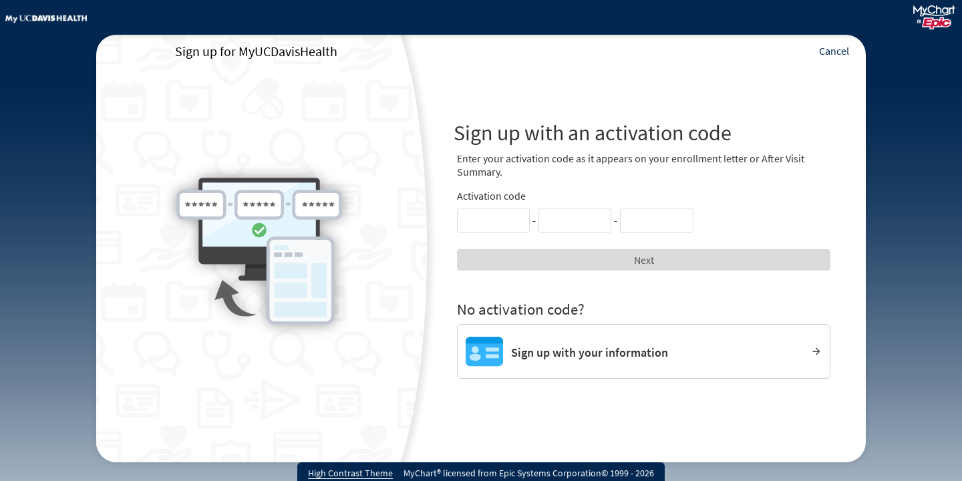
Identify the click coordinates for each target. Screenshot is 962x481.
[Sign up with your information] (643, 351)
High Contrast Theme (350, 473)
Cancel (834, 50)
